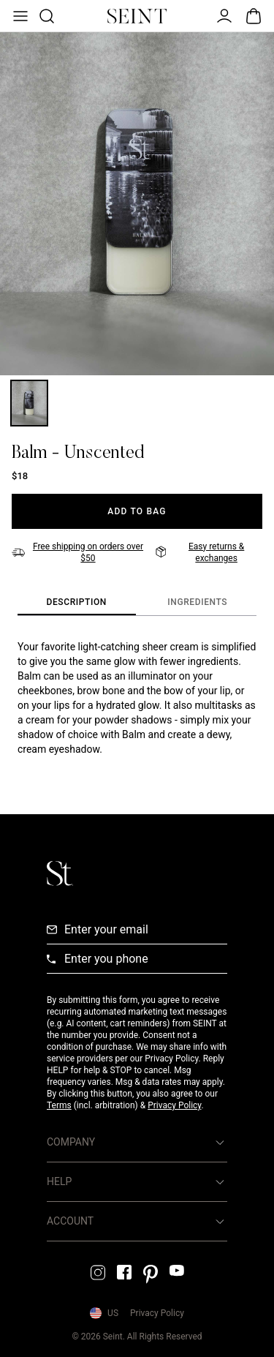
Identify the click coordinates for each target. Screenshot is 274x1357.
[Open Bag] (253, 16)
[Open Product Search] (45, 16)
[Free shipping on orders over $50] (79, 552)
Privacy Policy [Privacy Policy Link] (157, 1313)
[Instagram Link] (98, 1272)
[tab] (77, 602)
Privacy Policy (174, 1105)
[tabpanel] (137, 697)
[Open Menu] (19, 16)
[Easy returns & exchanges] (209, 552)
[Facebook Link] (124, 1272)
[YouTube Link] (177, 1270)
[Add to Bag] (137, 511)
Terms (59, 1105)
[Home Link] (137, 16)
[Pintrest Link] (150, 1274)
